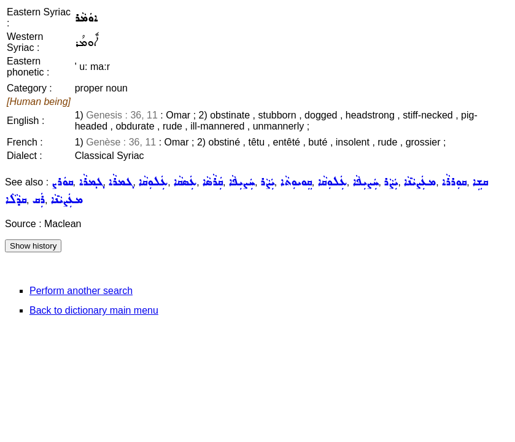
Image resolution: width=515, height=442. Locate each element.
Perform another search (81, 290)
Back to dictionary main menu (93, 310)
